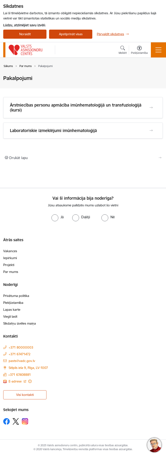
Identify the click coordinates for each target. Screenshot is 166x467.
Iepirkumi (10, 258)
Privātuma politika (16, 296)
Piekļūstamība (13, 303)
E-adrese (15, 381)
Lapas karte (11, 310)
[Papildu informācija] (30, 381)
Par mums (10, 272)
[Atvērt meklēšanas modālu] (123, 50)
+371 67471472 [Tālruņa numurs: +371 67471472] (19, 354)
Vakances (10, 251)
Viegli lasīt (10, 316)
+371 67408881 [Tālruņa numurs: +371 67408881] (19, 375)
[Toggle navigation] (158, 49)
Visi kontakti (25, 395)
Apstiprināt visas (71, 34)
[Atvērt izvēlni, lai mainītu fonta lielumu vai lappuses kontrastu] (139, 50)
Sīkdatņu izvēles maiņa (19, 323)
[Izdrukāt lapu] (83, 158)
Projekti (8, 265)
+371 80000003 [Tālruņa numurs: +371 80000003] (21, 347)
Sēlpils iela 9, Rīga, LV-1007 (28, 368)
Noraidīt (25, 34)
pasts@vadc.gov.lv (22, 361)
